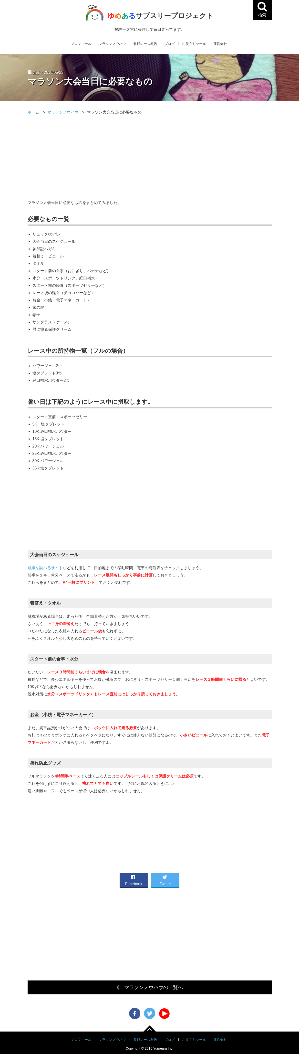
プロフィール (81, 44)
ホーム (33, 112)
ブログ (170, 44)
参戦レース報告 (145, 44)
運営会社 (220, 44)
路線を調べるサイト (45, 568)
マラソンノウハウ (112, 44)
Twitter (165, 879)
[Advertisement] (150, 157)
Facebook (134, 879)
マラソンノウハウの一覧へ (153, 987)
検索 (264, 14)
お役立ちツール (194, 44)
